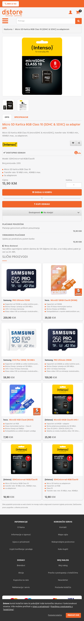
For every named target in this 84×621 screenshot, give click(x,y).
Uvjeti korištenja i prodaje (21, 549)
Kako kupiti (63, 549)
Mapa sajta (63, 534)
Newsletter (63, 580)
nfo (77, 153)
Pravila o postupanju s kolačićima (63, 573)
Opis (7, 117)
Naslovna (8, 29)
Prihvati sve (73, 615)
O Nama (21, 527)
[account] (70, 13)
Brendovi (21, 565)
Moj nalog (63, 565)
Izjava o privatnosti (21, 542)
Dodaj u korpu (42, 192)
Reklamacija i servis (21, 587)
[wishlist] (73, 143)
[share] (79, 143)
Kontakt (63, 527)
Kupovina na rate (21, 580)
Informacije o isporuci (21, 534)
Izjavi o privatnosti (41, 606)
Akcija (21, 573)
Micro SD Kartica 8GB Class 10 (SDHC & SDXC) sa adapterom (42, 29)
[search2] (78, 21)
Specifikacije (21, 117)
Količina (69, 180)
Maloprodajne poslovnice (63, 542)
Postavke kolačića (55, 615)
